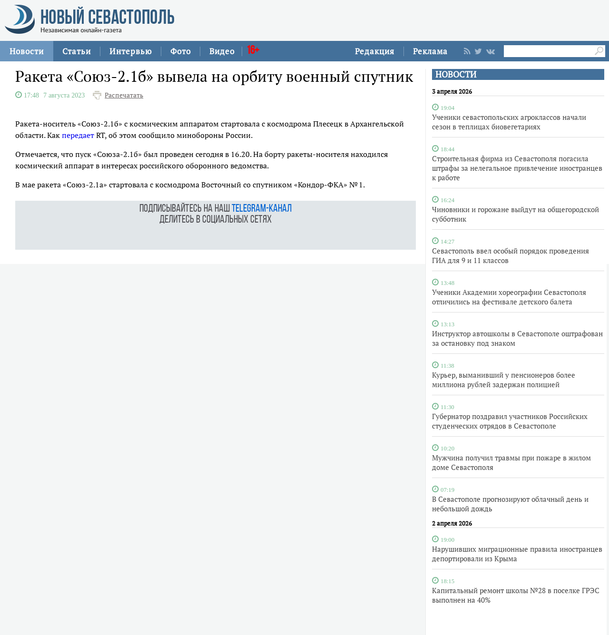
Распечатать (124, 95)
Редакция (374, 51)
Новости (27, 51)
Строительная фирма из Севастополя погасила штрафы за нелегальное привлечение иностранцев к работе (517, 168)
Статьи (76, 51)
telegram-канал (262, 209)
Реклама (430, 51)
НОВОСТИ (455, 74)
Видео (222, 51)
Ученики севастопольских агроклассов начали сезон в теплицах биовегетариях (509, 121)
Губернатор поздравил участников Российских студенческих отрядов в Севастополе (510, 420)
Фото (180, 51)
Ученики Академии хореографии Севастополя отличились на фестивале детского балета (509, 296)
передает (78, 135)
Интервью (130, 51)
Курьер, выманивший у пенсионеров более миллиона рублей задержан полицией (503, 379)
